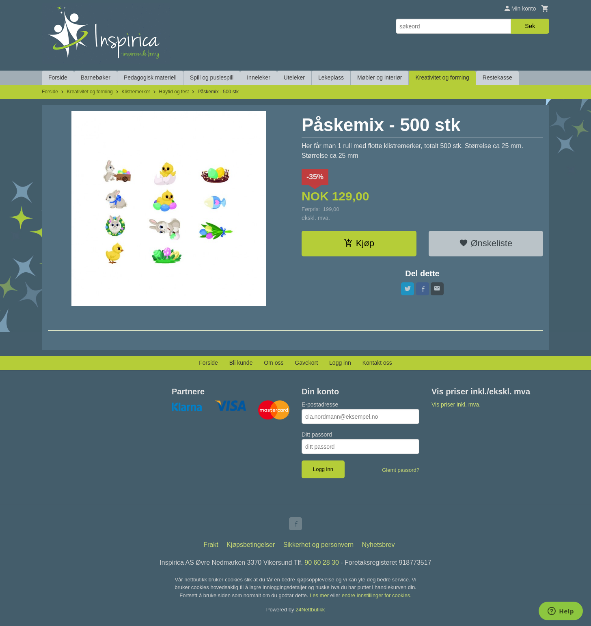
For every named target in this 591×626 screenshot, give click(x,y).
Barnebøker (95, 77)
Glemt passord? (400, 470)
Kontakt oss (377, 362)
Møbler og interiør (379, 77)
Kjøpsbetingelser (250, 544)
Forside (57, 77)
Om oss (273, 362)
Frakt (210, 544)
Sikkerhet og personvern (318, 544)
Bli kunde (241, 362)
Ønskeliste (485, 243)
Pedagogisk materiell (150, 77)
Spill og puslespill (211, 77)
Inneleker (258, 77)
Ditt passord (317, 434)
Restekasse (497, 77)
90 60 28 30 (321, 562)
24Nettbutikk (310, 610)
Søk (530, 26)
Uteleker (294, 77)
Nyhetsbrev (378, 544)
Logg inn (340, 362)
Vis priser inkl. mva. (456, 404)
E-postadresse (320, 404)
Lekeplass (331, 77)
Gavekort (306, 362)
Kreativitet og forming (442, 77)
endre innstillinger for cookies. (377, 595)
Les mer (320, 595)
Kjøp (359, 243)
